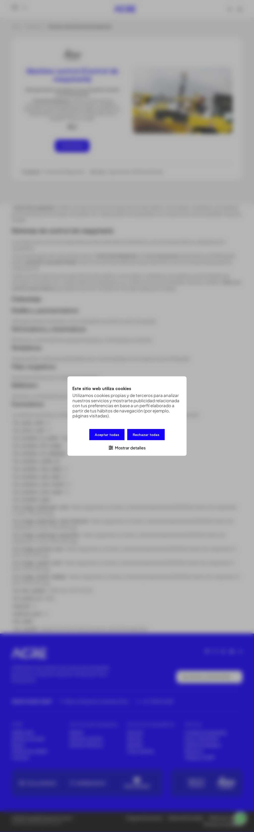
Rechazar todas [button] (146, 434)
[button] (127, 447)
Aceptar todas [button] (107, 434)
